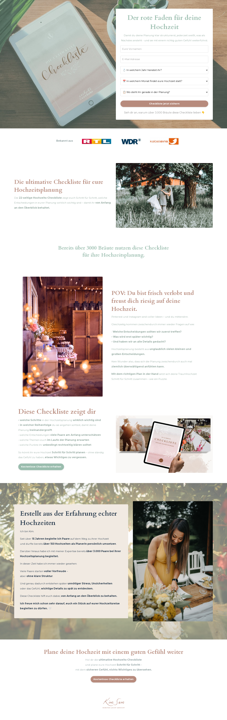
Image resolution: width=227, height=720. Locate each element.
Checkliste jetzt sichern (164, 109)
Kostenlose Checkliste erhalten (42, 473)
